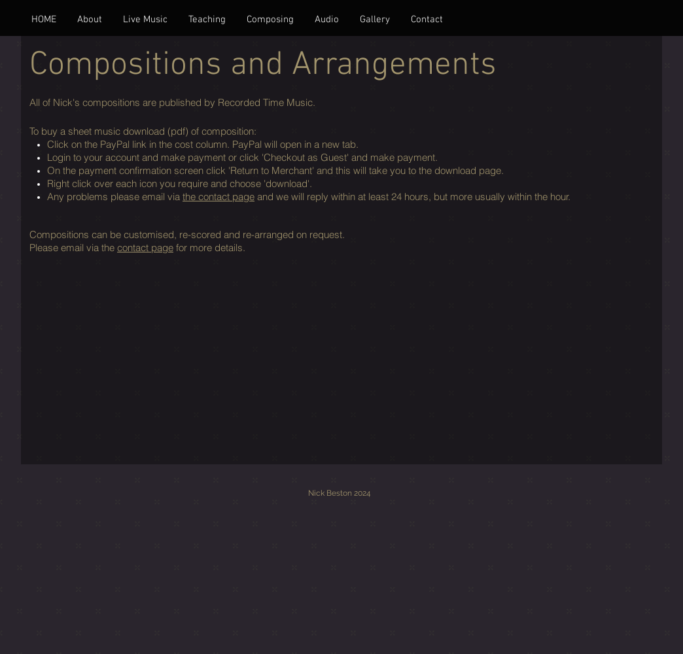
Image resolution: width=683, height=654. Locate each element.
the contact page (218, 196)
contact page (145, 247)
